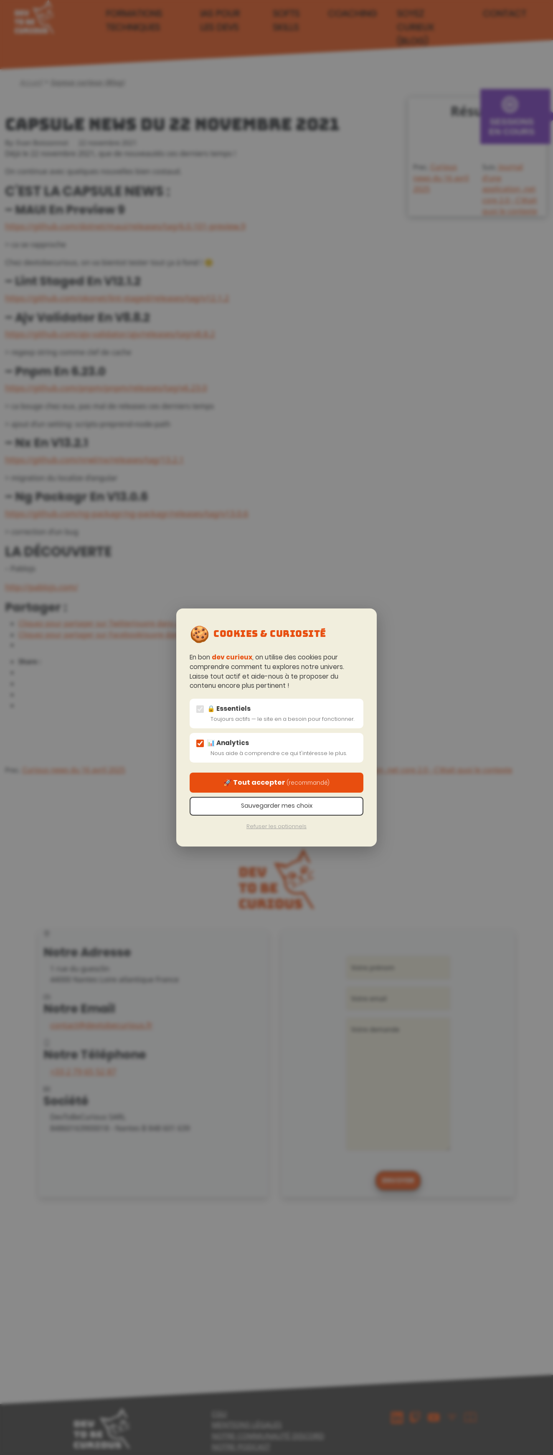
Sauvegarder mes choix (276, 805)
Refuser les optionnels (276, 826)
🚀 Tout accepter (276, 782)
